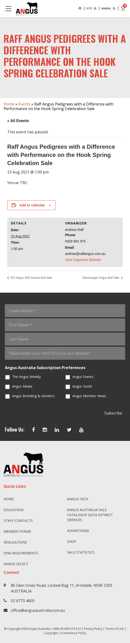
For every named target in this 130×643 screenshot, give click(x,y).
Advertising (78, 530)
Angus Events (82, 376)
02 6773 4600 (22, 600)
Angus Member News (89, 396)
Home (9, 104)
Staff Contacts (18, 520)
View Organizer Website (83, 260)
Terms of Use (114, 629)
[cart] (123, 8)
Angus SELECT (16, 564)
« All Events (18, 121)
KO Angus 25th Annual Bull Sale (31, 277)
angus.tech (77, 499)
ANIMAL (108, 8)
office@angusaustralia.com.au (38, 610)
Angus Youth (82, 386)
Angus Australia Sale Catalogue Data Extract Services (90, 514)
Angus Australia (39, 629)
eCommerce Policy (73, 633)
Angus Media (22, 386)
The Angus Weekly (26, 376)
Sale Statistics (81, 552)
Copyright (50, 633)
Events (24, 104)
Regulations (15, 542)
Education (13, 509)
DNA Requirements (21, 553)
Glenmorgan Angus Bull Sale (101, 277)
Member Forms (17, 531)
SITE (91, 8)
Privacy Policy (93, 629)
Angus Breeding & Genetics (33, 396)
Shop (71, 541)
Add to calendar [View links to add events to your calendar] (32, 205)
